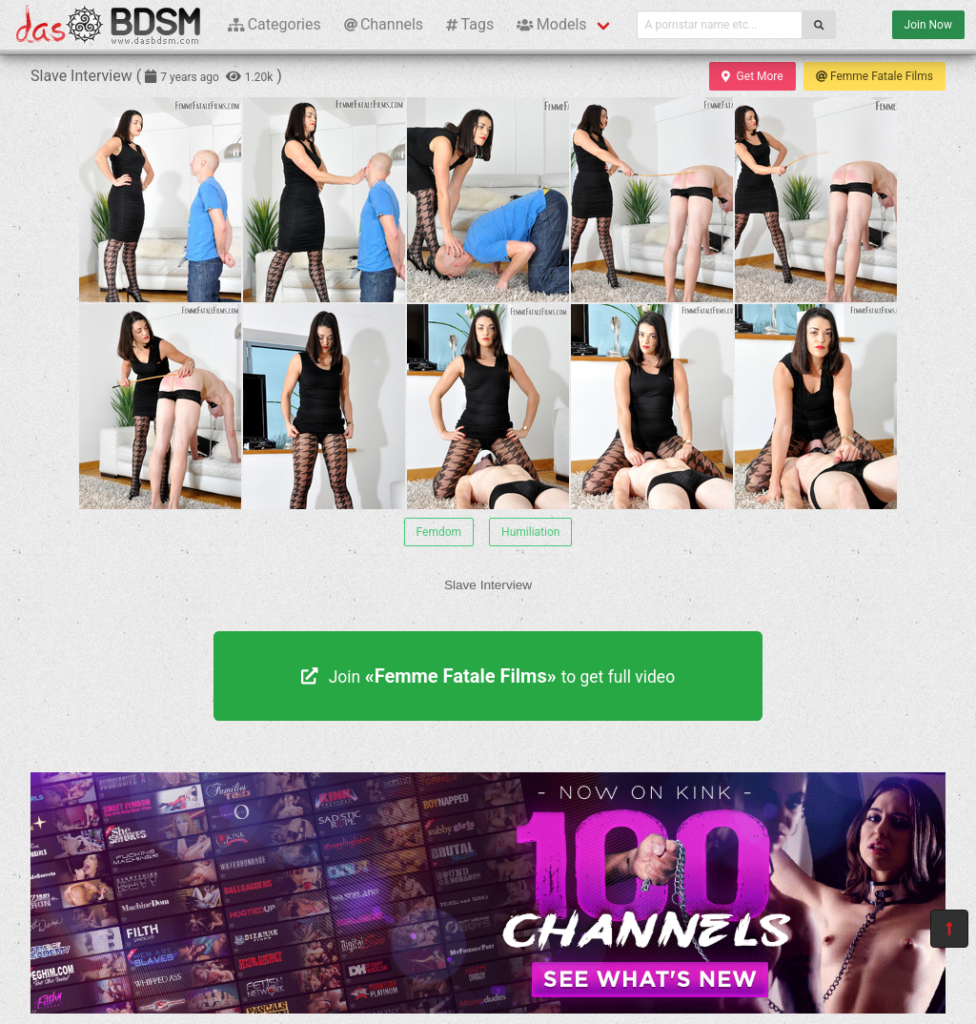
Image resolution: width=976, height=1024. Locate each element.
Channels (383, 24)
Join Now (928, 24)
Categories (274, 24)
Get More (752, 76)
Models (551, 24)
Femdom (439, 532)
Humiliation (530, 532)
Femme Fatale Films (874, 76)
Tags (470, 24)
